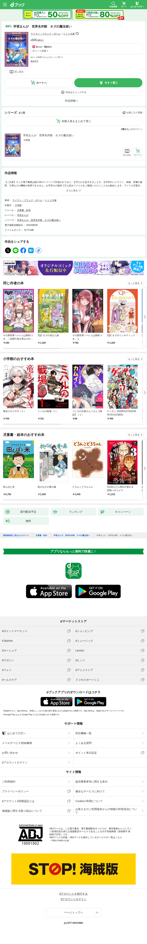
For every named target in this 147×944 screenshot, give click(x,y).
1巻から (125, 129)
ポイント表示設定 (86, 752)
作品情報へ (71, 100)
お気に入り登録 (134, 112)
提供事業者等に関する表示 (91, 781)
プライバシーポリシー (15, 791)
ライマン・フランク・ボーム (45, 33)
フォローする (77, 34)
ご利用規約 (8, 781)
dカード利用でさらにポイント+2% (45, 57)
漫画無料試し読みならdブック (16, 535)
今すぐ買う (111, 82)
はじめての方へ (14, 733)
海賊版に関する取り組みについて (22, 810)
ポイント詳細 (39, 50)
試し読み (19, 71)
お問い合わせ (10, 752)
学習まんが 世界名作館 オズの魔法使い (48, 135)
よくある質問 (83, 742)
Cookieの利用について (89, 801)
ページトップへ (73, 912)
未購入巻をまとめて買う (76, 121)
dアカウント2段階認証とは (18, 801)
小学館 (18, 205)
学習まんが (23, 215)
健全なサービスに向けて (90, 791)
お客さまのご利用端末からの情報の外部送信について (106, 811)
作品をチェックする (76, 92)
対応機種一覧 (83, 733)
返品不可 (34, 61)
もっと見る (134, 283)
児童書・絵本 (24, 210)
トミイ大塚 (69, 33)
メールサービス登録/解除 (17, 742)
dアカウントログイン (15, 762)
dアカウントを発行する (73, 893)
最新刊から (136, 129)
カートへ (41, 82)
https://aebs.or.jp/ (60, 840)
